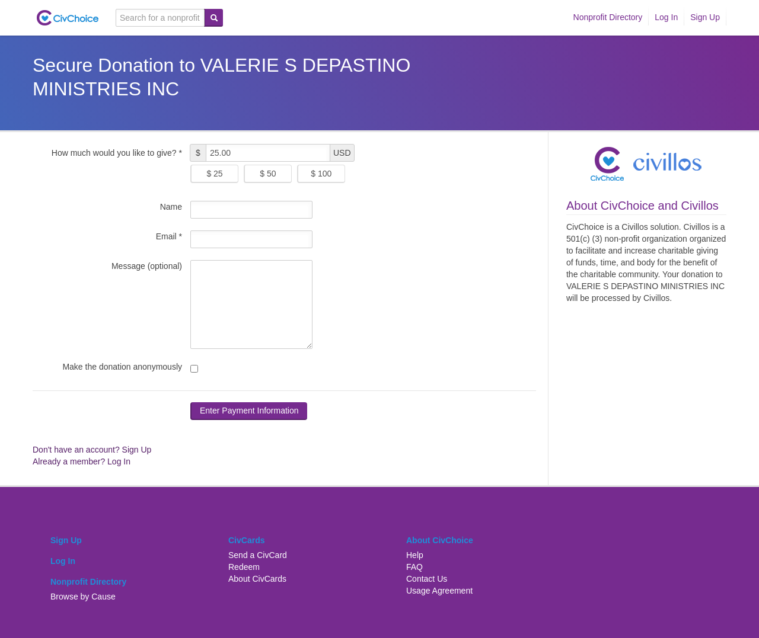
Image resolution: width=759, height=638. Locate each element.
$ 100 (321, 173)
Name (171, 206)
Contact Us (426, 579)
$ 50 (268, 173)
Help (414, 555)
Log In (666, 17)
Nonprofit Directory (608, 17)
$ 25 (214, 173)
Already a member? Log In (81, 461)
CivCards (246, 540)
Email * (169, 236)
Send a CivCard (257, 555)
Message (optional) (146, 266)
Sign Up (705, 17)
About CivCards (257, 579)
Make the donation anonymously (122, 366)
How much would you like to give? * (117, 153)
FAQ (414, 567)
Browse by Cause (83, 596)
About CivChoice (439, 540)
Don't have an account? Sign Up (92, 449)
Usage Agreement (439, 590)
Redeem (244, 567)
